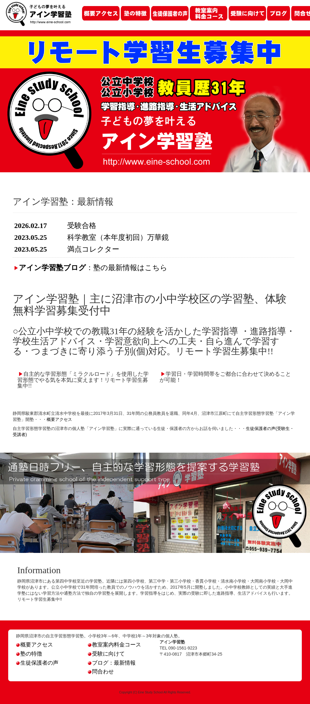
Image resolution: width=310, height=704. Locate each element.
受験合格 (81, 226)
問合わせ (101, 672)
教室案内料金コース (114, 645)
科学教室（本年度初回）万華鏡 (118, 237)
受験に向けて (106, 654)
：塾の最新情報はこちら (93, 268)
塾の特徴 (29, 654)
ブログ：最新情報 (112, 663)
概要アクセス (59, 419)
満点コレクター (93, 249)
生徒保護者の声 (37, 663)
